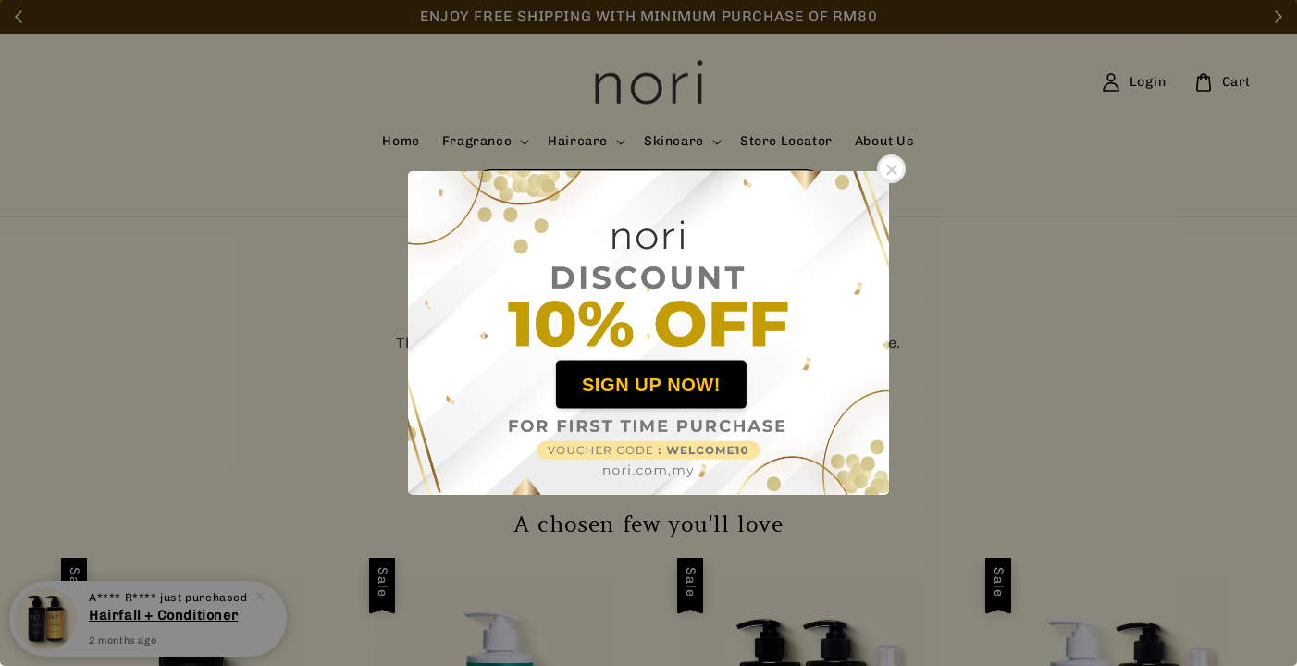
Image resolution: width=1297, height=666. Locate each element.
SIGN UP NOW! (651, 384)
